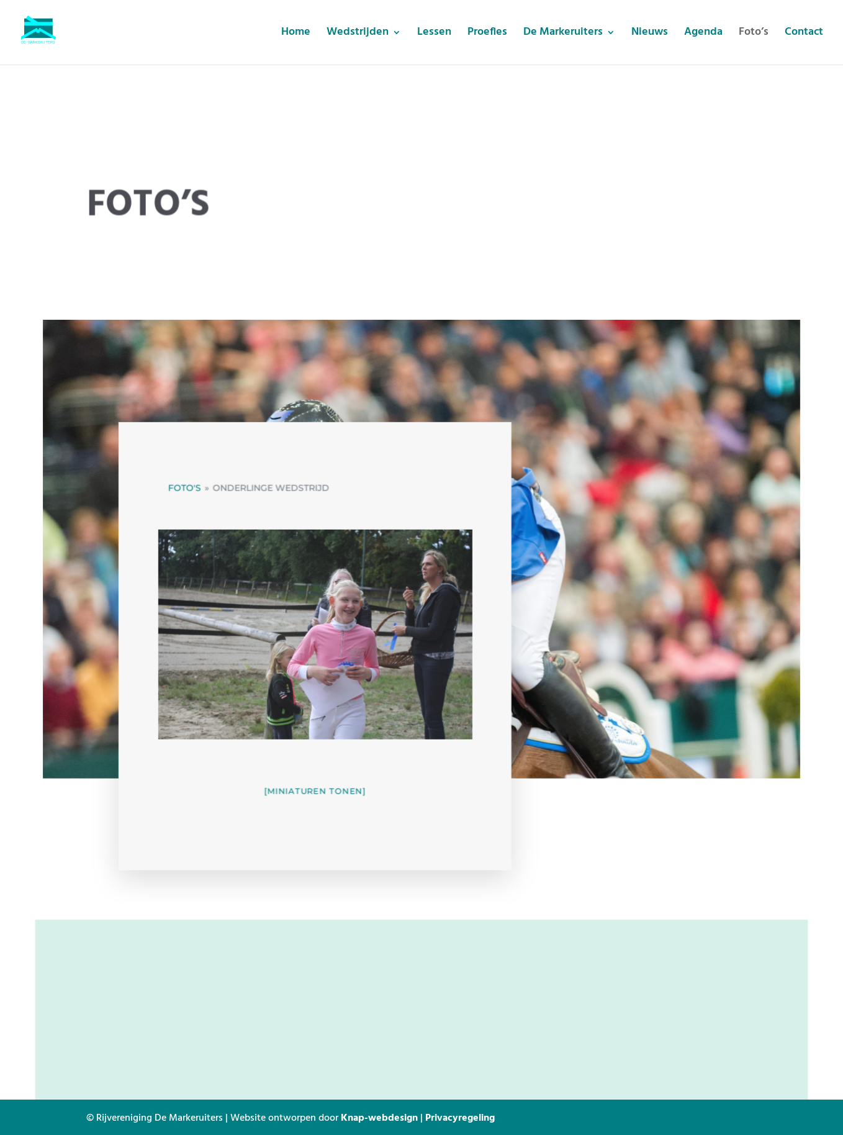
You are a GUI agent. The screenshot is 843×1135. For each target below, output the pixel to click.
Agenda (703, 34)
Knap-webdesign (379, 1117)
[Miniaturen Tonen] (316, 793)
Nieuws (649, 34)
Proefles (487, 34)
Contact (804, 34)
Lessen (434, 34)
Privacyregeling (460, 1117)
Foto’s (754, 34)
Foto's (187, 494)
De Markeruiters (563, 34)
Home (295, 34)
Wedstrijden (358, 34)
